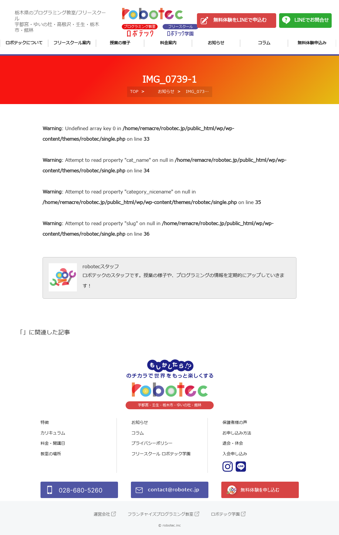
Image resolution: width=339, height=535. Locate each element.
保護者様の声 (234, 422)
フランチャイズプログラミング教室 (160, 514)
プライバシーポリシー (152, 443)
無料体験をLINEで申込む (240, 20)
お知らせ (216, 43)
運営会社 (102, 514)
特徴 (45, 422)
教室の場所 (51, 454)
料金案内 (168, 43)
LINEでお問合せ (311, 20)
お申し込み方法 (236, 433)
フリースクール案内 (71, 43)
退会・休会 (232, 443)
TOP (134, 92)
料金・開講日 (53, 443)
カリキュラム (53, 433)
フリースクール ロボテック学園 (160, 454)
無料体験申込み (312, 43)
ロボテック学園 (225, 514)
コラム (264, 43)
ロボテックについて (24, 43)
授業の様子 (120, 43)
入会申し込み (234, 454)
